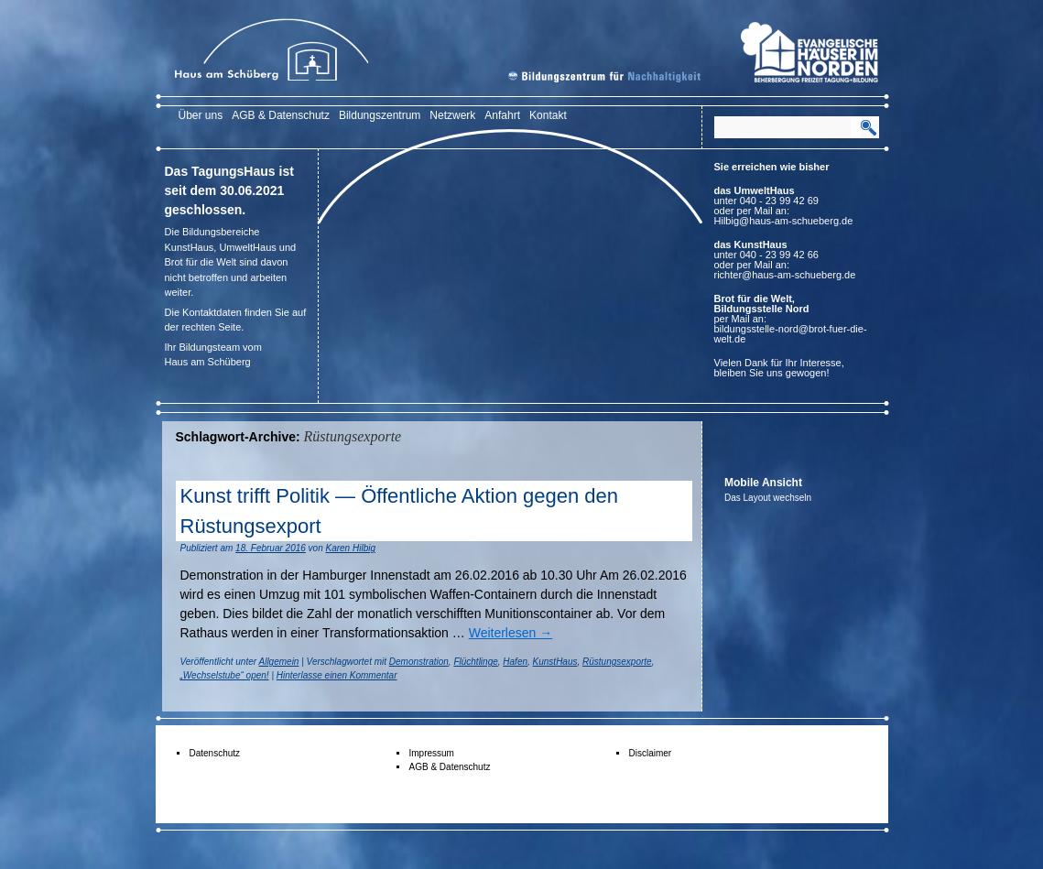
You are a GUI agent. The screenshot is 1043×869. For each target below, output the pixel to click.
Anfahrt (502, 115)
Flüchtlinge (475, 662)
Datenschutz (215, 753)
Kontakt (548, 115)
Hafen (515, 662)
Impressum (431, 753)
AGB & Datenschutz (281, 115)
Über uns (201, 115)
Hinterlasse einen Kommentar (337, 675)
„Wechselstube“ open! (224, 675)
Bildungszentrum (379, 115)
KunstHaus (555, 662)
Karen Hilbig (350, 548)
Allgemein (279, 662)
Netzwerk (452, 115)
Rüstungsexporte (617, 662)
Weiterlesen (511, 632)
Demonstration (419, 662)
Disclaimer (650, 753)
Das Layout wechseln (767, 498)
